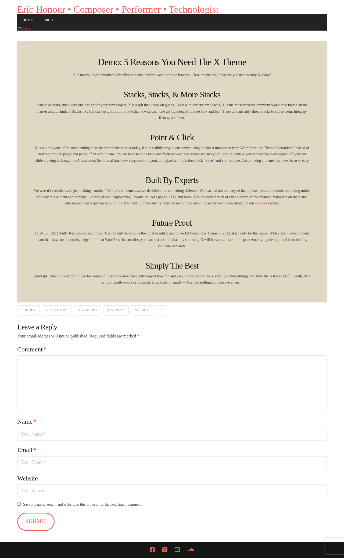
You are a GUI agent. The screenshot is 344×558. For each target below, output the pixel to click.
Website (27, 478)
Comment (31, 349)
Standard (87, 310)
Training (116, 310)
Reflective (56, 310)
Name (26, 421)
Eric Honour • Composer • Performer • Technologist (117, 9)
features (261, 203)
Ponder (28, 310)
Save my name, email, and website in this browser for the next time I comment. (82, 504)
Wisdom (142, 310)
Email (26, 449)
